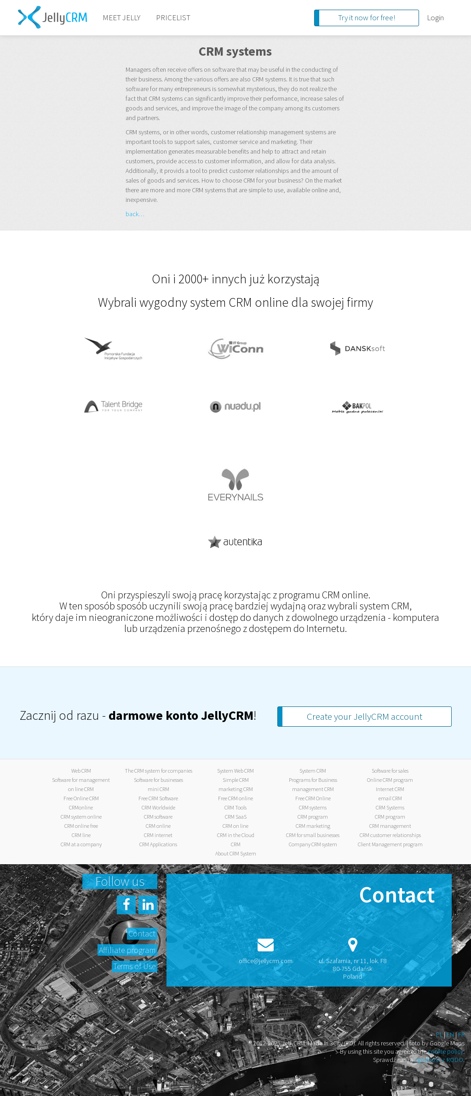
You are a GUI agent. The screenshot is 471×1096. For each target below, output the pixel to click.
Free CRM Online (313, 798)
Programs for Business (313, 779)
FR (461, 1034)
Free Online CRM (81, 798)
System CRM (312, 770)
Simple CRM (236, 779)
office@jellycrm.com (266, 961)
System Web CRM (235, 770)
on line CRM (81, 789)
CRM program (313, 816)
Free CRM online (235, 798)
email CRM (390, 798)
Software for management (81, 779)
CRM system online (81, 816)
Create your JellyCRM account (364, 716)
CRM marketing (313, 825)
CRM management (390, 825)
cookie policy (445, 1051)
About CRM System (235, 853)
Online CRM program (390, 779)
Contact (141, 933)
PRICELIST (173, 17)
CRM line (81, 835)
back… (135, 214)
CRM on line (235, 825)
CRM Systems (390, 807)
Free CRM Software (158, 798)
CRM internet (158, 835)
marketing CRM (235, 789)
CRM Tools (235, 807)
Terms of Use (134, 966)
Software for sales (390, 770)
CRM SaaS (236, 816)
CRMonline (81, 807)
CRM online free (81, 825)
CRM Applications (158, 844)
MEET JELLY (121, 17)
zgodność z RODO (438, 1060)
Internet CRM (390, 789)
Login (435, 17)
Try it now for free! (366, 17)
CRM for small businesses (312, 835)
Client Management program (390, 844)
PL (439, 1034)
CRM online (158, 825)
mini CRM (158, 789)
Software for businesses (158, 779)
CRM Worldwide (158, 807)
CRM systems (313, 807)
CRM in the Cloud (235, 835)
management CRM (313, 789)
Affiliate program (127, 950)
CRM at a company (81, 844)
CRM (236, 844)
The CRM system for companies (158, 770)
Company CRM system (313, 844)
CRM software (158, 816)
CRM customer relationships (390, 835)
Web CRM (81, 770)
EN (450, 1034)
